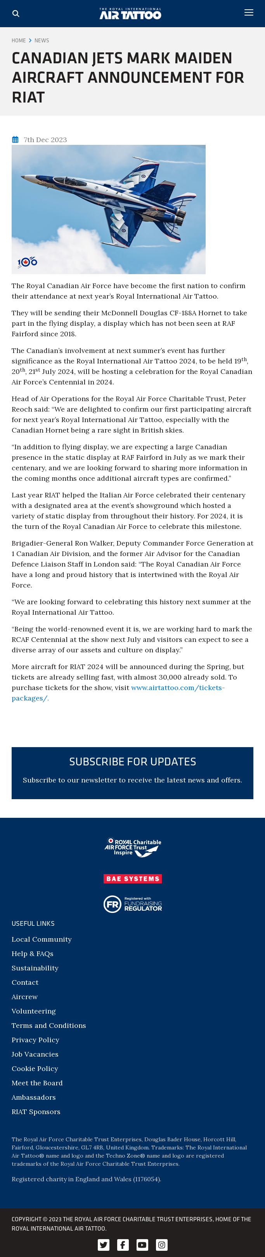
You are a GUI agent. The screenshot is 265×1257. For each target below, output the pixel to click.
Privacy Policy (35, 1039)
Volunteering (34, 1011)
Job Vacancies (35, 1054)
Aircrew (25, 996)
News (42, 40)
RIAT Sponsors (36, 1111)
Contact (25, 982)
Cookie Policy (35, 1068)
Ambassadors (34, 1097)
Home (19, 40)
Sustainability (35, 967)
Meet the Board (37, 1082)
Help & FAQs (33, 953)
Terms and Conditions (49, 1025)
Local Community (42, 939)
